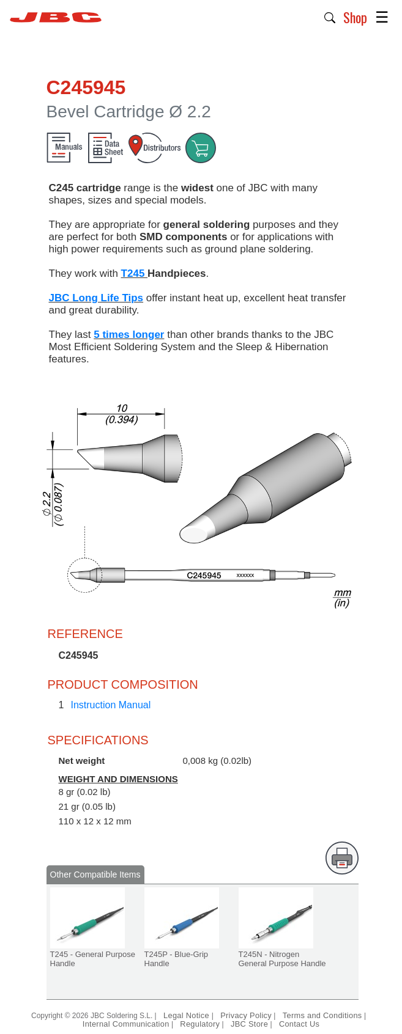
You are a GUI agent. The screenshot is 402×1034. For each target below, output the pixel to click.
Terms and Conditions (322, 1015)
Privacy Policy (246, 1015)
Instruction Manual (111, 705)
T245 (134, 273)
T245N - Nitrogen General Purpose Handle (282, 959)
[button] (330, 16)
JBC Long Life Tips (96, 298)
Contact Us (299, 1023)
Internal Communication (126, 1023)
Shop (355, 17)
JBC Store (249, 1023)
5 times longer (129, 334)
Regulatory (200, 1023)
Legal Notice (187, 1015)
